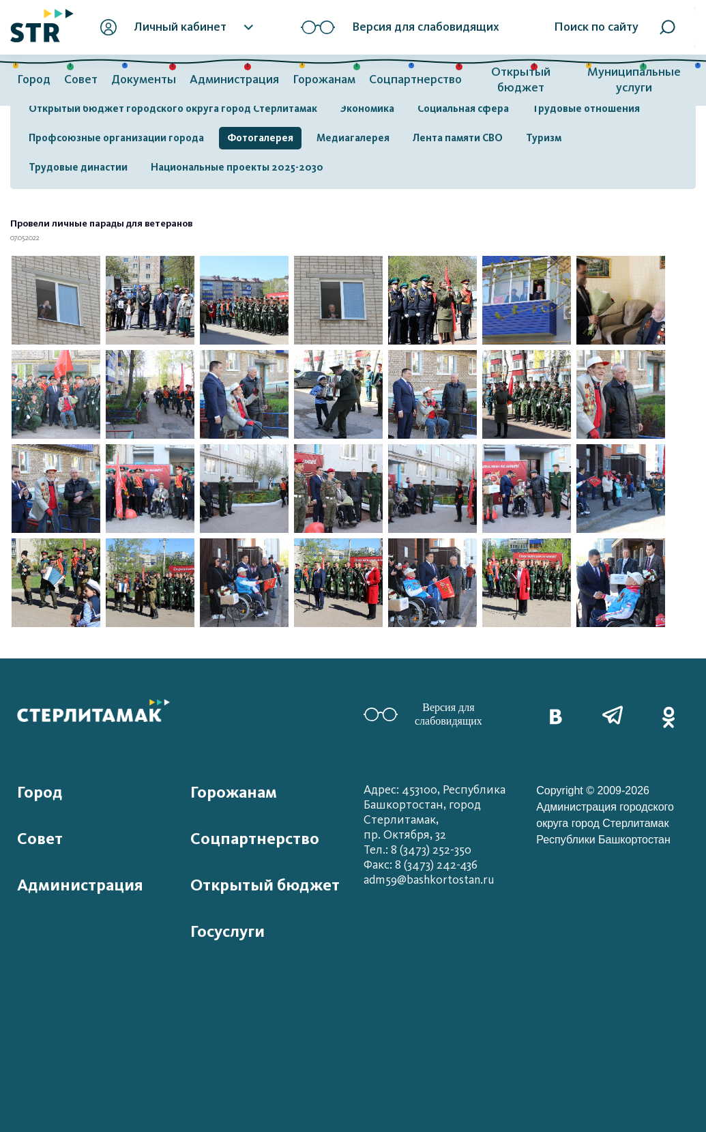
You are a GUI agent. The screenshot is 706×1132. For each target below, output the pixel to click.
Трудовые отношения (586, 108)
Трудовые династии (78, 167)
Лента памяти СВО (458, 138)
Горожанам (324, 79)
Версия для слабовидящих (423, 714)
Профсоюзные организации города (116, 138)
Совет (81, 79)
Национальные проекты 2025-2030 (237, 167)
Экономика (367, 108)
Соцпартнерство (415, 79)
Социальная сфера (463, 108)
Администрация (234, 79)
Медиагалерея (353, 138)
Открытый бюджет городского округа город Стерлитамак (173, 108)
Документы (143, 79)
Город (33, 79)
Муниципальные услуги (634, 80)
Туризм (543, 138)
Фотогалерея (260, 138)
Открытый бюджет (520, 80)
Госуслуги (227, 931)
